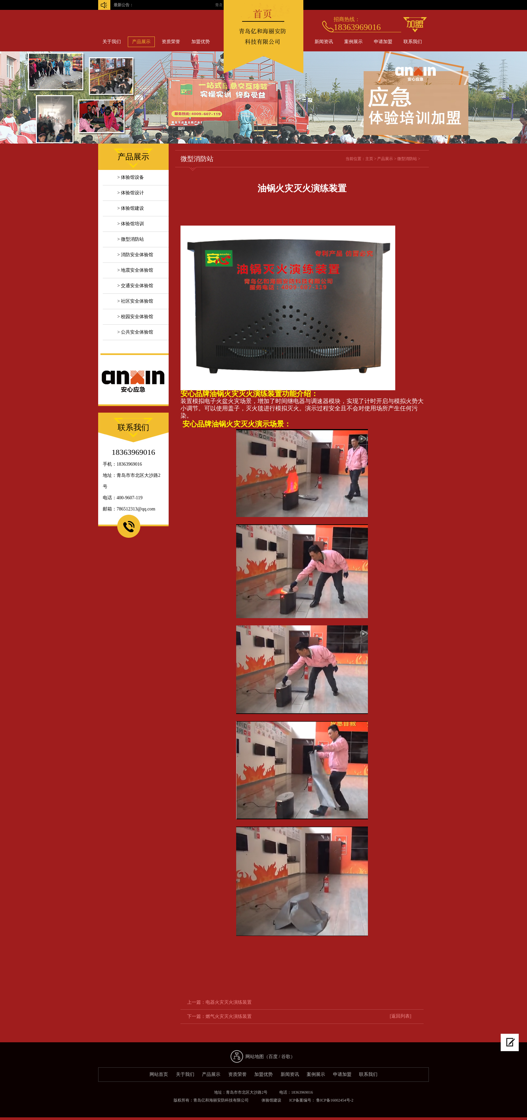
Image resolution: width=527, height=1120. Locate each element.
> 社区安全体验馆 (135, 301)
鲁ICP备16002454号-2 (334, 1100)
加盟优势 (200, 41)
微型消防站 (407, 158)
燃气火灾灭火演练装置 (229, 1016)
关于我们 (111, 41)
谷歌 (286, 1056)
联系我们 (412, 41)
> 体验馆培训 (130, 223)
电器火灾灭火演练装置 (229, 1002)
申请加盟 (383, 41)
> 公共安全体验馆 (135, 332)
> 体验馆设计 (130, 192)
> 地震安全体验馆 (135, 270)
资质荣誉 (171, 41)
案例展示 (353, 41)
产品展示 (141, 41)
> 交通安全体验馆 (135, 285)
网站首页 (159, 1074)
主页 (369, 158)
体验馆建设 (271, 1100)
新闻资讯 (324, 41)
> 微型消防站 (130, 239)
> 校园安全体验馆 (135, 316)
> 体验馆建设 (130, 208)
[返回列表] (400, 1016)
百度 (273, 1056)
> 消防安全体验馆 (135, 254)
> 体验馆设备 (130, 177)
